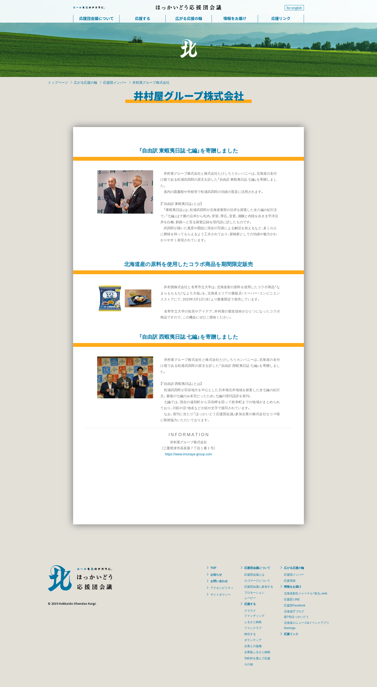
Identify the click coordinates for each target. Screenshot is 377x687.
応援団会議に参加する (258, 586)
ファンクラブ (253, 628)
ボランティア (253, 640)
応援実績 (289, 580)
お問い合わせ (219, 581)
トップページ (58, 82)
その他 (248, 664)
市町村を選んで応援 (257, 658)
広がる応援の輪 (188, 18)
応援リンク (280, 18)
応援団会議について (96, 18)
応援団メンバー (115, 82)
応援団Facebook (294, 605)
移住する (250, 634)
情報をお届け (234, 18)
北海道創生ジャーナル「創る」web (305, 593)
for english (294, 7)
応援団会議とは (254, 574)
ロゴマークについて (257, 580)
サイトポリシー (220, 594)
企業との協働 (253, 646)
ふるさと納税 (253, 622)
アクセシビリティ (221, 587)
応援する (142, 18)
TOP (213, 568)
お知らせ (216, 574)
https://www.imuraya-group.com (188, 454)
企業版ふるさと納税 (257, 652)
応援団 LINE (292, 599)
